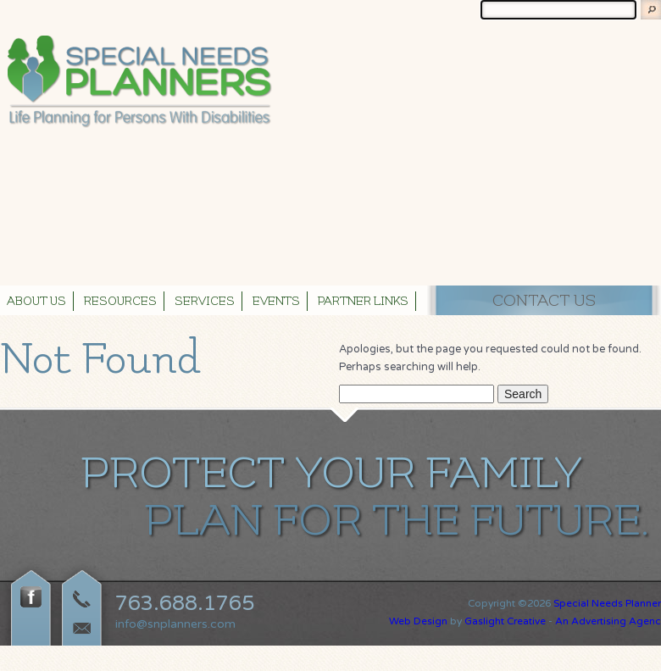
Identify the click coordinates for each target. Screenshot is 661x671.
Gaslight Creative (505, 621)
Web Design (418, 621)
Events (276, 301)
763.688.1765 (184, 603)
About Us (36, 301)
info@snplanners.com (175, 624)
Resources (120, 301)
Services (205, 301)
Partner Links (363, 301)
